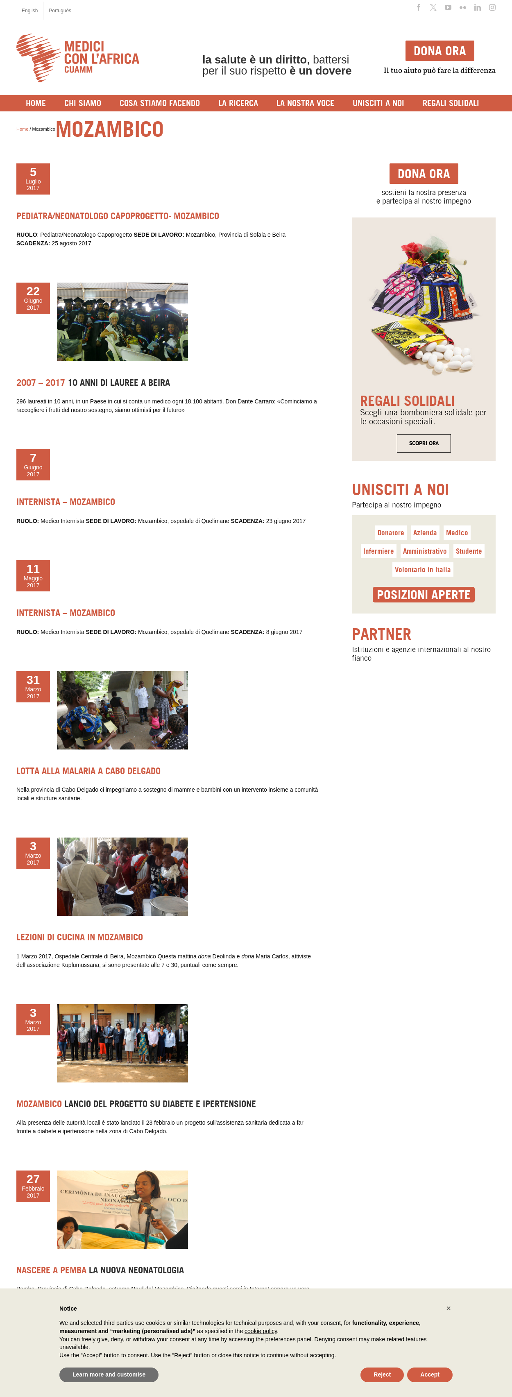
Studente (469, 551)
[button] (448, 1308)
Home (22, 129)
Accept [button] (430, 1374)
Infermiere (378, 551)
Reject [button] (382, 1374)
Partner (381, 634)
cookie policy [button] (261, 1331)
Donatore (391, 532)
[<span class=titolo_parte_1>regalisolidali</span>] (423, 230)
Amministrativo (425, 551)
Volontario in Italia (423, 569)
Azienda (425, 532)
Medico (457, 532)
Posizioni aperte (424, 594)
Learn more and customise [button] (108, 1374)
